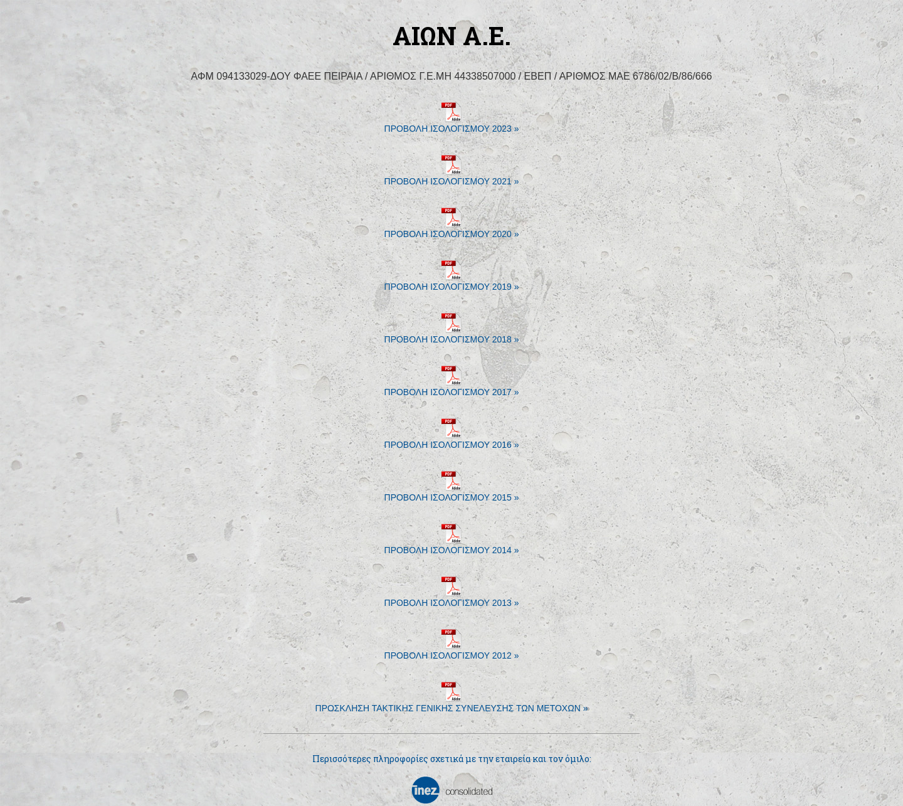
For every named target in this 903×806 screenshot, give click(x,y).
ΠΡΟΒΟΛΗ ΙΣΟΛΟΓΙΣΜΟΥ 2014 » (451, 545)
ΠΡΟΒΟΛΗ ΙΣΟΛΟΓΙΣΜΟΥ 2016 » (451, 440)
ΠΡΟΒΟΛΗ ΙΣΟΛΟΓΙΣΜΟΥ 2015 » (451, 492)
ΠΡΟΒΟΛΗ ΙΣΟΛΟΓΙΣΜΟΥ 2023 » (451, 124)
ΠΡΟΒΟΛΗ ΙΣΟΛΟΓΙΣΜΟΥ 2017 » (451, 387)
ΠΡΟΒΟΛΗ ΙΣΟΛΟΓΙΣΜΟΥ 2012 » (451, 650)
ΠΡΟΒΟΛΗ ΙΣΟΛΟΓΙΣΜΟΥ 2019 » (451, 282)
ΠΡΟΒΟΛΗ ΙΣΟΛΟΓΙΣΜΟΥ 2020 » (451, 229)
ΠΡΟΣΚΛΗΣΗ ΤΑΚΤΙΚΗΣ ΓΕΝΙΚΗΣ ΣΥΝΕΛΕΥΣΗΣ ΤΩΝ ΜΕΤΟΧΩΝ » (451, 703)
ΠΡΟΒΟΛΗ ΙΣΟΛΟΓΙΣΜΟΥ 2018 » (451, 334)
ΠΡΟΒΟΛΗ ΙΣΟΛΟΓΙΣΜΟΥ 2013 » (451, 598)
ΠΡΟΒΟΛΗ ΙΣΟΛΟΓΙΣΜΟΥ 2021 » (451, 176)
